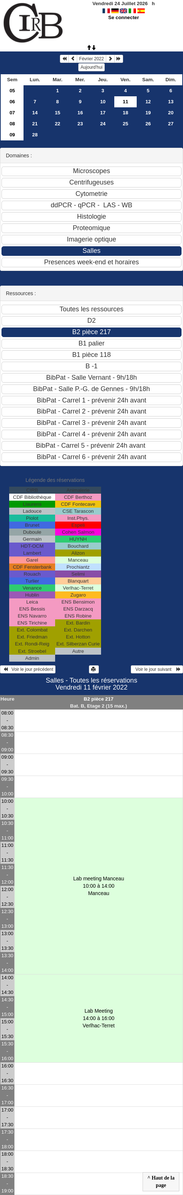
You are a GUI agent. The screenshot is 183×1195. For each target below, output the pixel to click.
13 (170, 101)
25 (125, 123)
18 (125, 112)
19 (148, 112)
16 (80, 112)
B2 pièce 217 (99, 699)
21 (35, 123)
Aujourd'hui (91, 67)
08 (12, 123)
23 (80, 123)
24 (102, 123)
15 (57, 112)
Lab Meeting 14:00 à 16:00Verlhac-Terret (99, 1018)
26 (148, 123)
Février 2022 (91, 58)
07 (12, 112)
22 (57, 123)
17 (102, 112)
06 (12, 101)
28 (35, 134)
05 (12, 90)
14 (35, 112)
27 (170, 123)
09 (12, 134)
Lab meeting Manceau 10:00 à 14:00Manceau (98, 886)
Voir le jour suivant (157, 669)
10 (102, 101)
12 (148, 101)
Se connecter (123, 17)
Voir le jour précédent (27, 669)
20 (170, 112)
